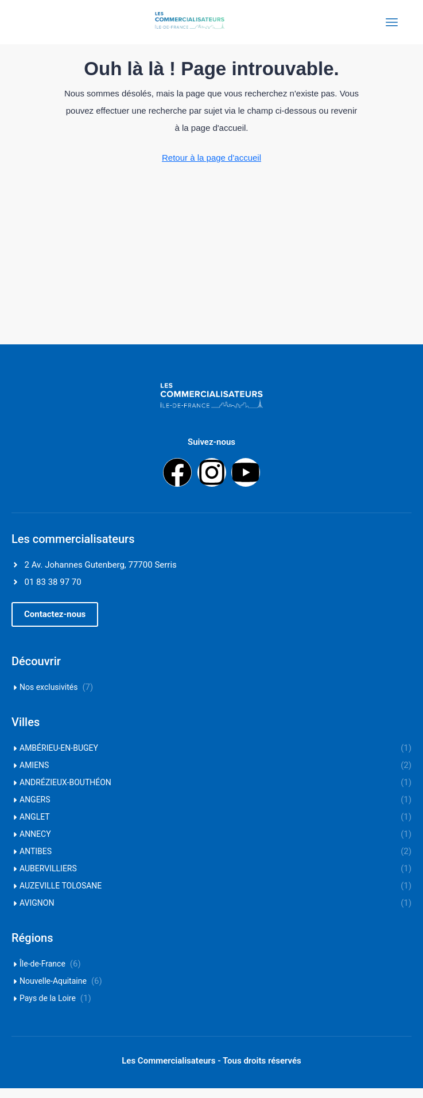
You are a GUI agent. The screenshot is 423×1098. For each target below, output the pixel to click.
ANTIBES (36, 861)
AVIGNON (37, 912)
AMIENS (34, 774)
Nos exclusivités (48, 696)
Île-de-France (42, 973)
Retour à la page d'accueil (211, 167)
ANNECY (35, 843)
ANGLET (35, 826)
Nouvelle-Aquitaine (53, 990)
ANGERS (35, 809)
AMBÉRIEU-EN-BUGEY (59, 757)
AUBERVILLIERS (48, 878)
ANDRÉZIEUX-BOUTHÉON (65, 792)
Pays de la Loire (48, 1007)
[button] (54, 624)
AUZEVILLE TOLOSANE (61, 895)
